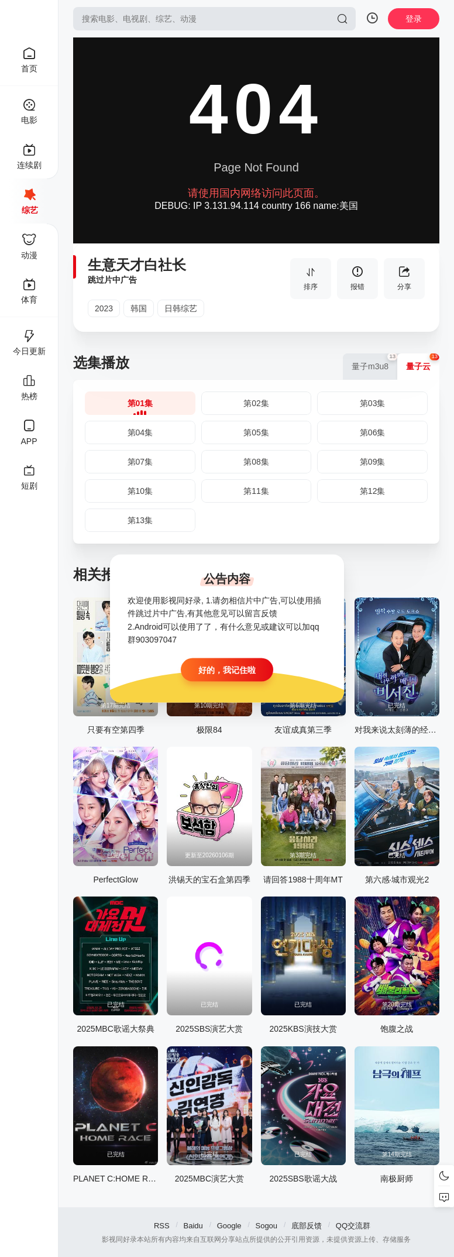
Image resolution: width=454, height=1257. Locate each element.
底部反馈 (306, 1225)
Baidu (193, 1225)
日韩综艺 (180, 308)
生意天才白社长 (137, 265)
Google (229, 1225)
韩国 (138, 308)
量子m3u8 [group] (374, 362)
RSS (162, 1225)
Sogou (266, 1225)
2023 (104, 308)
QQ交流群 (353, 1225)
